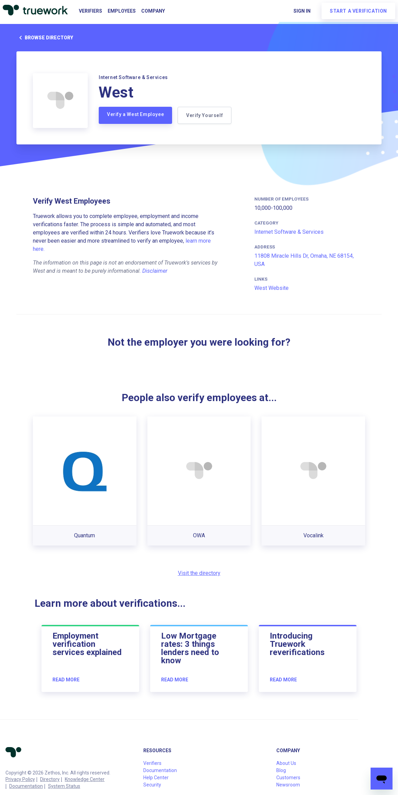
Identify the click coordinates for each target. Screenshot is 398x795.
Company (153, 11)
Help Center (156, 777)
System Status (64, 786)
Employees (122, 11)
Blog (281, 770)
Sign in (302, 11)
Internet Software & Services (289, 232)
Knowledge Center (85, 779)
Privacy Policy (20, 779)
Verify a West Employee (135, 114)
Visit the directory (199, 573)
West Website (271, 288)
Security (152, 784)
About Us (286, 763)
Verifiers (90, 11)
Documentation (26, 786)
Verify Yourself (204, 115)
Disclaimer (154, 271)
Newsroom (288, 784)
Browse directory (44, 37)
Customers (288, 777)
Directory (50, 779)
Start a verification (358, 11)
